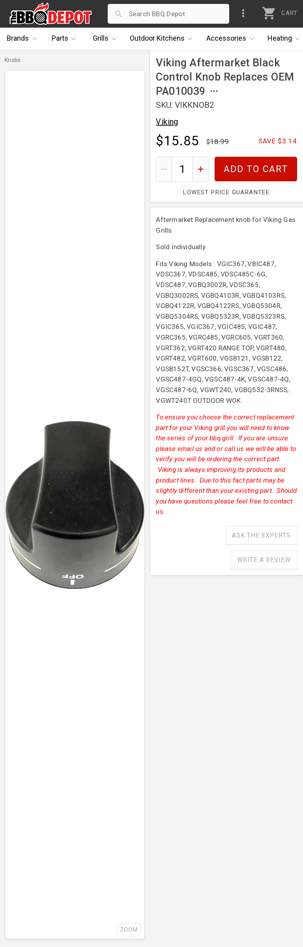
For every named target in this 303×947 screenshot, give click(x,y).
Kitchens (163, 39)
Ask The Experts (261, 535)
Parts (66, 39)
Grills (106, 39)
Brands (24, 39)
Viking (167, 121)
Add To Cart (256, 169)
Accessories (232, 39)
